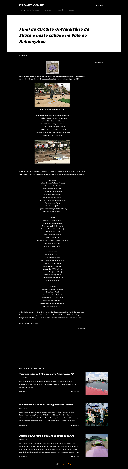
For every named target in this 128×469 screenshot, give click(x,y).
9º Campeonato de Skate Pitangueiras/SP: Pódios (46, 404)
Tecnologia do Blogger (64, 464)
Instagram (47, 10)
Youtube (70, 10)
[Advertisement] (49, 344)
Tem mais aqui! (75, 392)
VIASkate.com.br (31, 5)
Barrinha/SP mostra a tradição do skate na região (46, 435)
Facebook (59, 10)
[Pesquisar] (99, 5)
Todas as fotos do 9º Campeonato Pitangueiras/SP (46, 373)
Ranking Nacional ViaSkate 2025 (29, 10)
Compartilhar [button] (99, 62)
